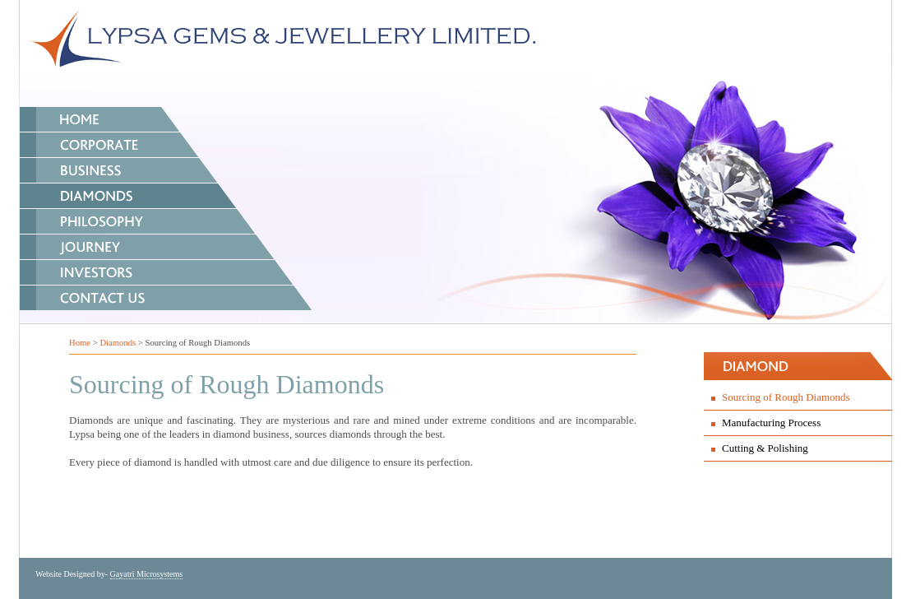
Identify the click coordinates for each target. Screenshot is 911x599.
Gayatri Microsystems (146, 573)
